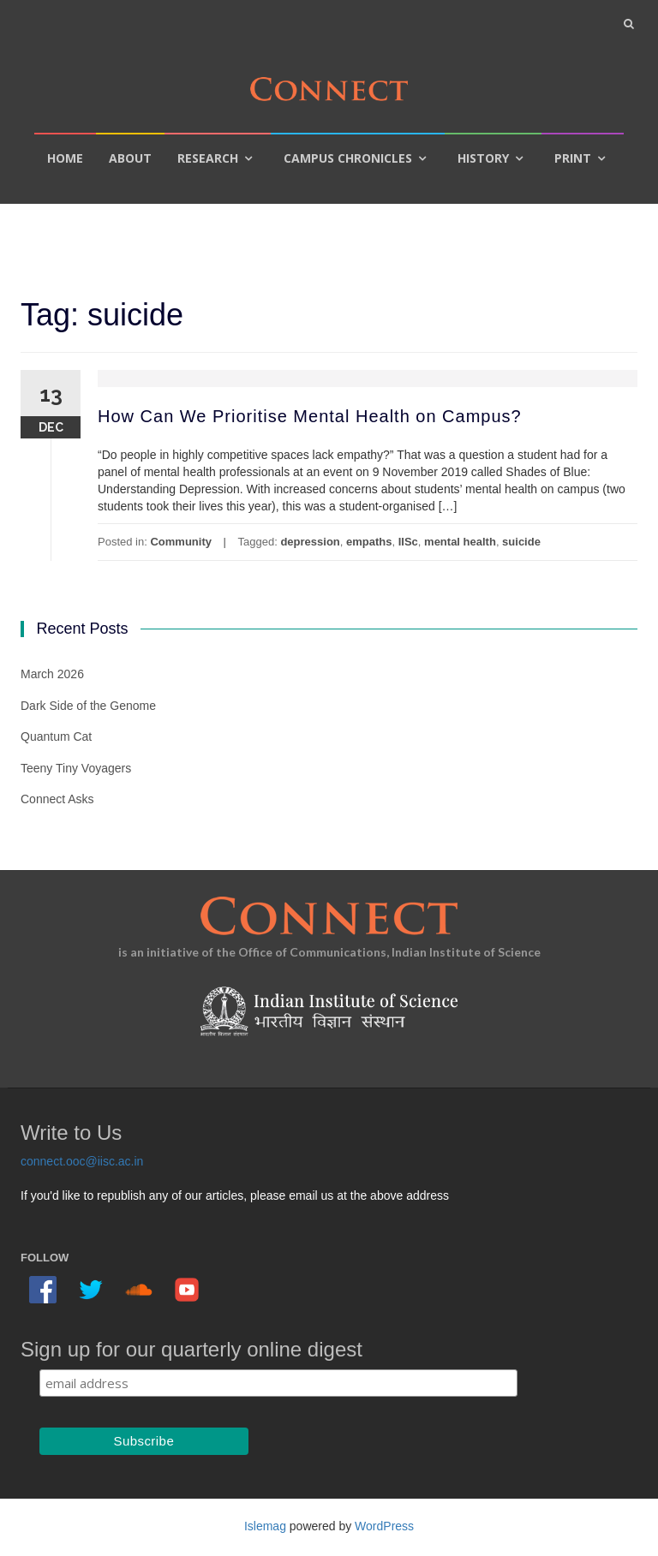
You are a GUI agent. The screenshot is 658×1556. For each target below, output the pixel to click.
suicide (521, 541)
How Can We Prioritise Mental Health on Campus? (310, 416)
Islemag (265, 1526)
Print (572, 158)
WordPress (384, 1526)
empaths (369, 541)
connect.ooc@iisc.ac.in (82, 1161)
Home (65, 158)
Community (181, 541)
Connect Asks (57, 799)
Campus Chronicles (348, 158)
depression (309, 541)
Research (207, 158)
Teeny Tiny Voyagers (76, 768)
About (130, 158)
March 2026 (52, 674)
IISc (408, 541)
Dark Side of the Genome (88, 705)
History (483, 158)
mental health (460, 541)
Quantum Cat (56, 736)
